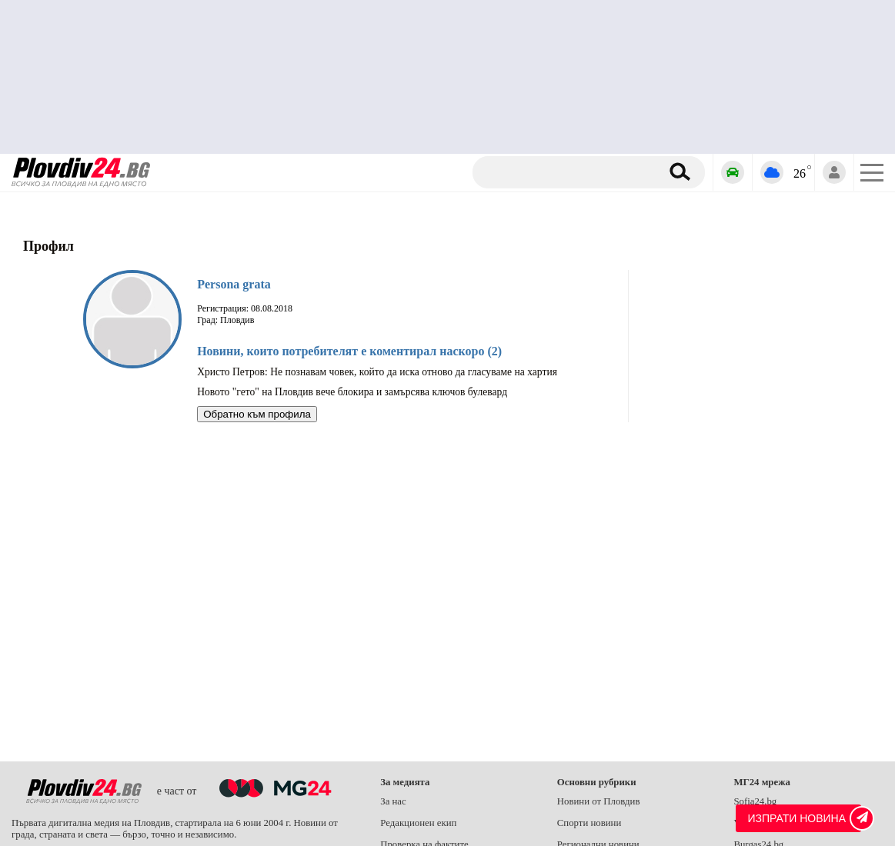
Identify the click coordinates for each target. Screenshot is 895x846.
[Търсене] (569, 172)
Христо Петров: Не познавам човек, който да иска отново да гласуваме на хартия (377, 372)
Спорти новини (589, 823)
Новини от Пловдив (598, 801)
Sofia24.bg (754, 801)
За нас (393, 801)
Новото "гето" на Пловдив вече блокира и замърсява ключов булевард (352, 392)
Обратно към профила (257, 414)
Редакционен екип (418, 823)
